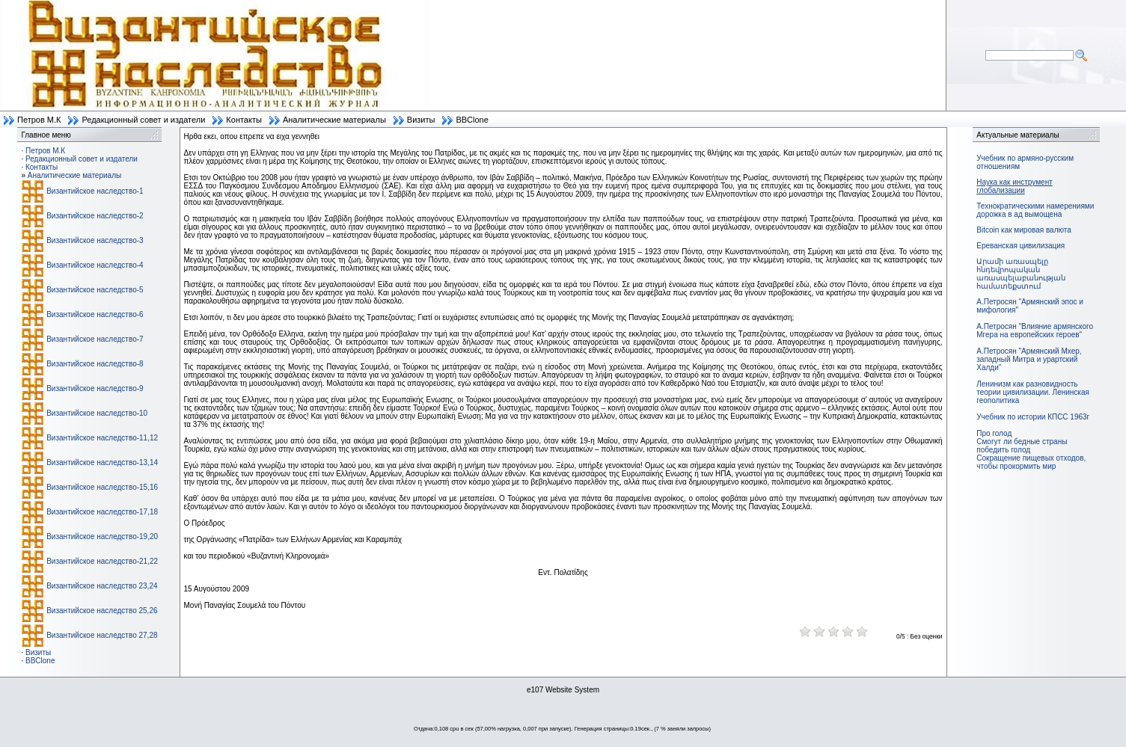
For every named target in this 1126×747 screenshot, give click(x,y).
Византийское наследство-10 (96, 413)
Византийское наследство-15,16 (102, 487)
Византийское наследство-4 (94, 265)
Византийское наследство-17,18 (102, 512)
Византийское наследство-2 (94, 216)
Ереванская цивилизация (1020, 246)
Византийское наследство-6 (94, 314)
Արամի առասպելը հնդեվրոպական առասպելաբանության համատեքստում (1020, 273)
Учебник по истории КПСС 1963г (1032, 417)
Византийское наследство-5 (94, 290)
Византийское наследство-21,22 (102, 561)
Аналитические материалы (334, 119)
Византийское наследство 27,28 (101, 635)
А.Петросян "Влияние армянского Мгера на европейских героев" (1034, 330)
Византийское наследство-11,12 (102, 438)
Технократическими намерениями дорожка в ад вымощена (1035, 210)
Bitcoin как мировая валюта (1023, 230)
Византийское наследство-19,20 (102, 536)
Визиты (421, 119)
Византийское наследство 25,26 (101, 610)
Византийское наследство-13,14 (102, 462)
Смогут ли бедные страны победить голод (1021, 445)
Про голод (994, 433)
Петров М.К (39, 119)
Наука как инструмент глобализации (1014, 186)
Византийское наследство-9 (94, 388)
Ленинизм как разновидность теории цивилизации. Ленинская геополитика (1032, 392)
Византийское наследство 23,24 (101, 586)
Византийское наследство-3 (94, 240)
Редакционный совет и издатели (143, 119)
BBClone (472, 119)
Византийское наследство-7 (94, 339)
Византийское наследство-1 (94, 191)
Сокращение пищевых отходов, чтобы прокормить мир (1031, 462)
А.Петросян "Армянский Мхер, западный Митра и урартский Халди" (1028, 359)
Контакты (244, 119)
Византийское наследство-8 (94, 364)
